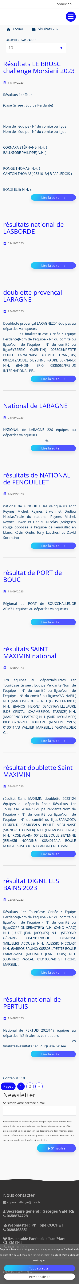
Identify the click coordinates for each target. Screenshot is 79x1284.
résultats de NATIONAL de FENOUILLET (36, 478)
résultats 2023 (46, 29)
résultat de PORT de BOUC (32, 576)
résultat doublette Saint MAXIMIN (38, 771)
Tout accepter (39, 1268)
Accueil (15, 29)
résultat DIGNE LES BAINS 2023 (31, 884)
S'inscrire (56, 1148)
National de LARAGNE (35, 405)
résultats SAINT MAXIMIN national (29, 652)
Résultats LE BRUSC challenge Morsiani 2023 (39, 67)
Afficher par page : (21, 40)
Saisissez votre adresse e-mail (24, 1103)
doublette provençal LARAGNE (32, 296)
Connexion (63, 4)
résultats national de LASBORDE (33, 228)
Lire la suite (53, 197)
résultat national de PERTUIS (32, 1003)
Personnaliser (39, 1277)
